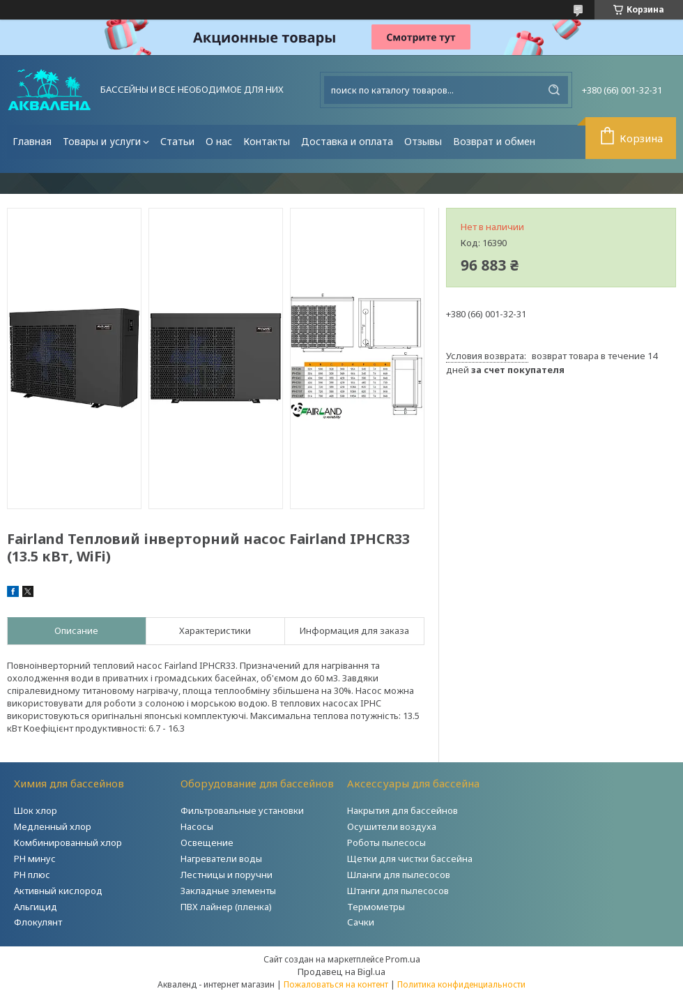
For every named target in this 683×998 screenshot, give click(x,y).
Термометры (376, 906)
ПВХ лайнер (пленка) (226, 906)
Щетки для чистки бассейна (410, 858)
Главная (32, 141)
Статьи (177, 141)
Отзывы (423, 141)
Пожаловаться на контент (336, 984)
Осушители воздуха (391, 826)
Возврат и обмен (494, 141)
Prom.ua (402, 959)
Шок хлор (35, 810)
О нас (219, 141)
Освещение (207, 842)
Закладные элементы (228, 890)
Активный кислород (58, 890)
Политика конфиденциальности (461, 984)
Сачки (360, 922)
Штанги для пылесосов (398, 890)
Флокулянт (38, 922)
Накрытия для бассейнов (402, 810)
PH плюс (32, 874)
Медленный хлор (52, 826)
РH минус (35, 858)
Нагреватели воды (221, 858)
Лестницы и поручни (227, 874)
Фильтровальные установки (242, 810)
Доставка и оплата (347, 141)
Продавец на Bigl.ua (341, 971)
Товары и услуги (102, 141)
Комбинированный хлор (68, 842)
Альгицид (35, 906)
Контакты (266, 141)
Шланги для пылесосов (398, 874)
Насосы (197, 826)
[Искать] (554, 90)
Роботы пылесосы (386, 842)
